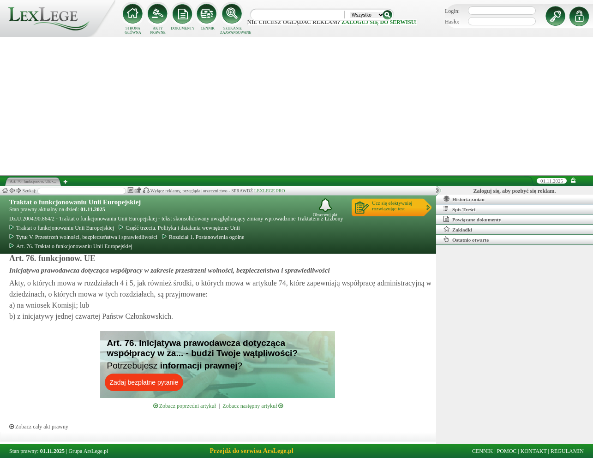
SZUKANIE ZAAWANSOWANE (232, 30)
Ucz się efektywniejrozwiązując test (392, 205)
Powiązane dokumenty (472, 219)
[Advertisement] (297, 106)
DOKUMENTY (183, 28)
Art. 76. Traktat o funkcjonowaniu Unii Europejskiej (70, 246)
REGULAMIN (567, 451)
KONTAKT (534, 451)
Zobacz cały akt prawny (38, 426)
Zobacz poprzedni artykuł (184, 406)
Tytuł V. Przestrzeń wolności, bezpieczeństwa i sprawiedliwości (83, 237)
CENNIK (208, 28)
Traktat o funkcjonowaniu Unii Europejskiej (75, 202)
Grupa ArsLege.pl (88, 451)
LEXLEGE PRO (269, 190)
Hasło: (452, 21)
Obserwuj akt (325, 207)
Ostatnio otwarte (466, 239)
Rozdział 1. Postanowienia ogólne (203, 237)
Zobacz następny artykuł (252, 406)
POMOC (507, 451)
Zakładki (457, 229)
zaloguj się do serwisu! (379, 22)
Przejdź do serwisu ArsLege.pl (251, 450)
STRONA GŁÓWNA (133, 30)
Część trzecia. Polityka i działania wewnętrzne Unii (179, 228)
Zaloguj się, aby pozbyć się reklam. (514, 191)
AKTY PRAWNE (157, 30)
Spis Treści (459, 209)
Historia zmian (464, 199)
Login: (452, 11)
